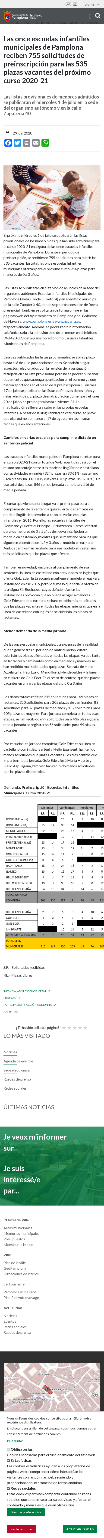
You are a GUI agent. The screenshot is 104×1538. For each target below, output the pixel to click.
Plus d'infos (15, 1441)
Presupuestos (14, 1239)
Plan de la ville (14, 1262)
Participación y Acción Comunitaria (29, 1004)
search (98, 16)
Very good (85, 1026)
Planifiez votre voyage (21, 1297)
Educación (11, 998)
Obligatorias (22, 1449)
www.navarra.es (67, 321)
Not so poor (69, 1026)
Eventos (9, 1321)
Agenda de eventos (18, 1061)
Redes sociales (15, 1088)
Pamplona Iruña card (19, 1292)
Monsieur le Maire (18, 1244)
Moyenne (74, 1026)
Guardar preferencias (25, 1512)
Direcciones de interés (21, 1274)
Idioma (91, 4)
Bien (80, 1026)
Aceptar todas (80, 1529)
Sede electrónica (75, 4)
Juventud (10, 1011)
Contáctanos (67, 4)
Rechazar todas (21, 1529)
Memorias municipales (21, 1233)
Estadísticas (21, 1460)
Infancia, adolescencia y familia (26, 991)
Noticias (10, 1052)
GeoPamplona (14, 1268)
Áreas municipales (17, 1228)
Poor (64, 1026)
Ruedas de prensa (17, 1079)
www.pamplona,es (37, 321)
